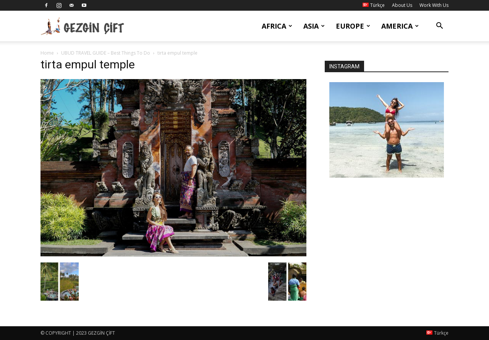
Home (47, 53)
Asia (314, 26)
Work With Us (434, 5)
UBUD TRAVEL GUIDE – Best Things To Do (105, 53)
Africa (277, 26)
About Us (402, 5)
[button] (439, 26)
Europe (353, 26)
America (400, 26)
